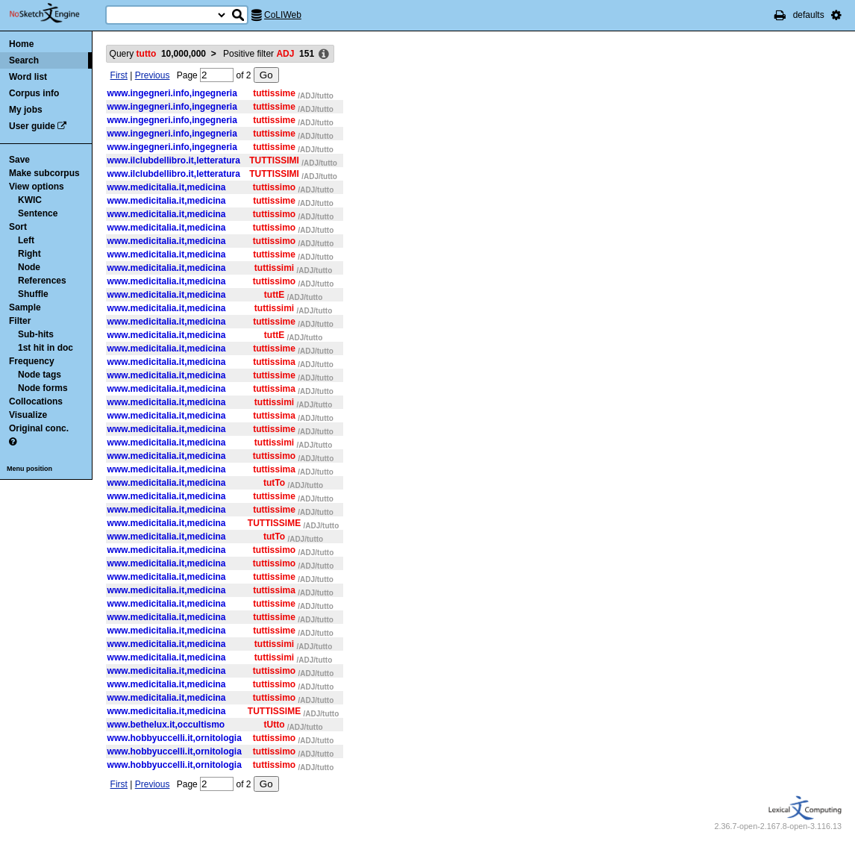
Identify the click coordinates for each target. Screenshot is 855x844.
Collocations (36, 401)
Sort (18, 227)
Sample (25, 307)
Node (29, 267)
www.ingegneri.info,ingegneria (172, 93)
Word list (28, 77)
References (42, 280)
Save (19, 159)
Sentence (37, 213)
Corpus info (34, 93)
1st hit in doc (45, 348)
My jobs (26, 109)
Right (29, 253)
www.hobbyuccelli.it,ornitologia (174, 738)
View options (36, 186)
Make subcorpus (44, 173)
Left (26, 240)
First (119, 75)
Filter (20, 321)
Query (158, 54)
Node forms (43, 388)
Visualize (28, 415)
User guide (32, 126)
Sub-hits (36, 334)
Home (21, 44)
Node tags (39, 374)
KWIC (30, 200)
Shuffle (33, 294)
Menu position (29, 468)
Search (24, 60)
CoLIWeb (282, 15)
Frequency (31, 361)
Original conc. (39, 428)
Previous (152, 75)
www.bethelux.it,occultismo (166, 724)
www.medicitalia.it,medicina (166, 187)
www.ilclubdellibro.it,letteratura (173, 160)
